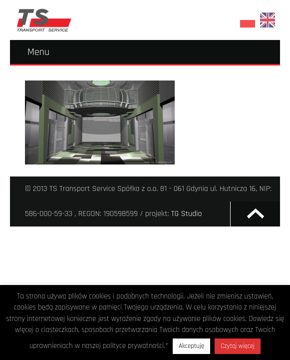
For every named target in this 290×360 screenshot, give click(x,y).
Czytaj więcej (238, 346)
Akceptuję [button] (191, 346)
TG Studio (186, 213)
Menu (38, 52)
